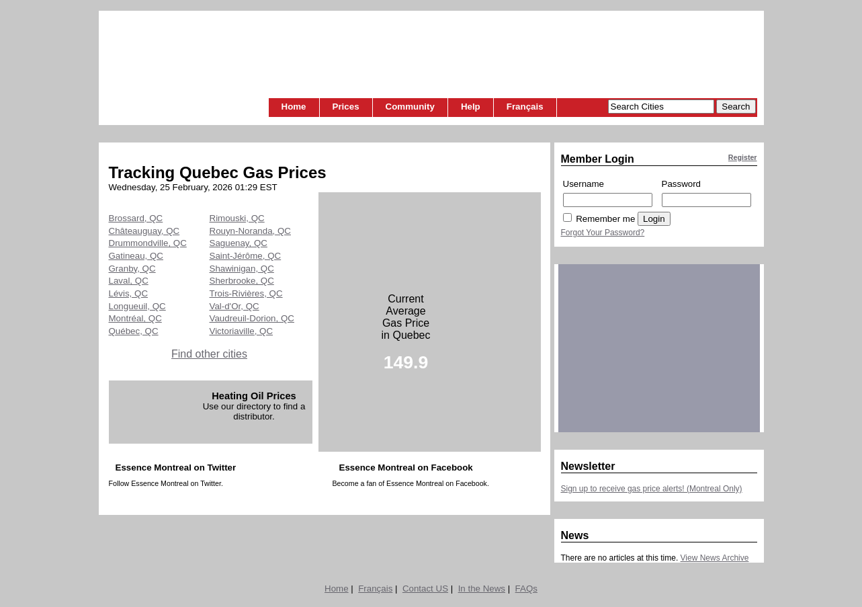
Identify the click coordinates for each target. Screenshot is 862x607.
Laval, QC (128, 281)
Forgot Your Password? (603, 232)
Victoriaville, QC (241, 331)
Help (470, 107)
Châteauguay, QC (144, 231)
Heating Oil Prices (254, 396)
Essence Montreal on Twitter (176, 467)
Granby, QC (132, 269)
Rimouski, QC (237, 218)
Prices (346, 107)
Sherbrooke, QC (242, 281)
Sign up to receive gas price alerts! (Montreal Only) (651, 488)
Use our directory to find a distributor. (254, 411)
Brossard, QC (136, 218)
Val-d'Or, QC (234, 306)
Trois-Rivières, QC (246, 293)
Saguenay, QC (238, 243)
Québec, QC (134, 331)
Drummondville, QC (148, 243)
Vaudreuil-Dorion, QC (252, 318)
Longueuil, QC (137, 306)
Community (410, 107)
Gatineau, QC (136, 256)
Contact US (425, 588)
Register (742, 157)
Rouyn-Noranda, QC (251, 231)
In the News (481, 588)
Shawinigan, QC (242, 269)
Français (525, 107)
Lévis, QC (128, 293)
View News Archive (715, 558)
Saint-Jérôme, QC (246, 256)
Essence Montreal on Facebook (406, 467)
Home (294, 107)
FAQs (526, 588)
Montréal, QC (135, 318)
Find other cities (209, 354)
